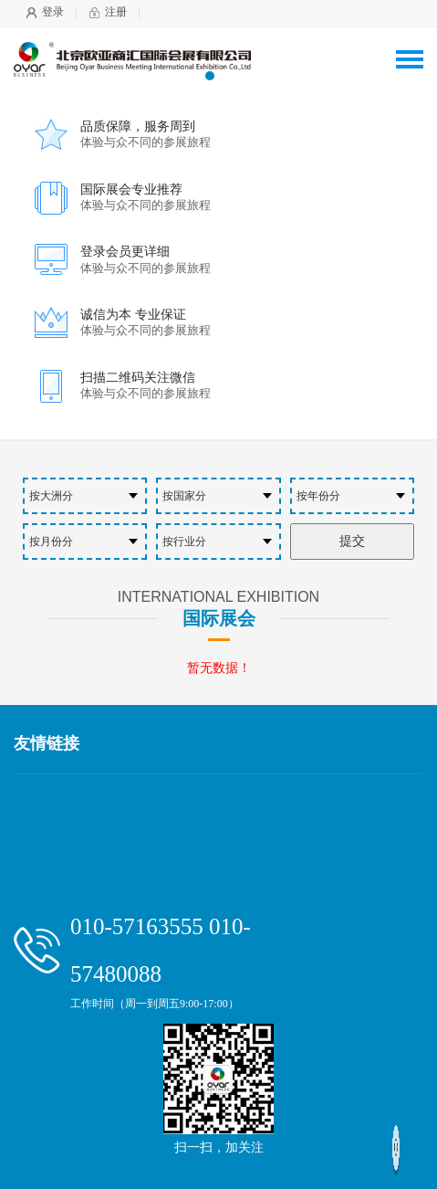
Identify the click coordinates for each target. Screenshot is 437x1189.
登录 (53, 11)
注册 (116, 11)
